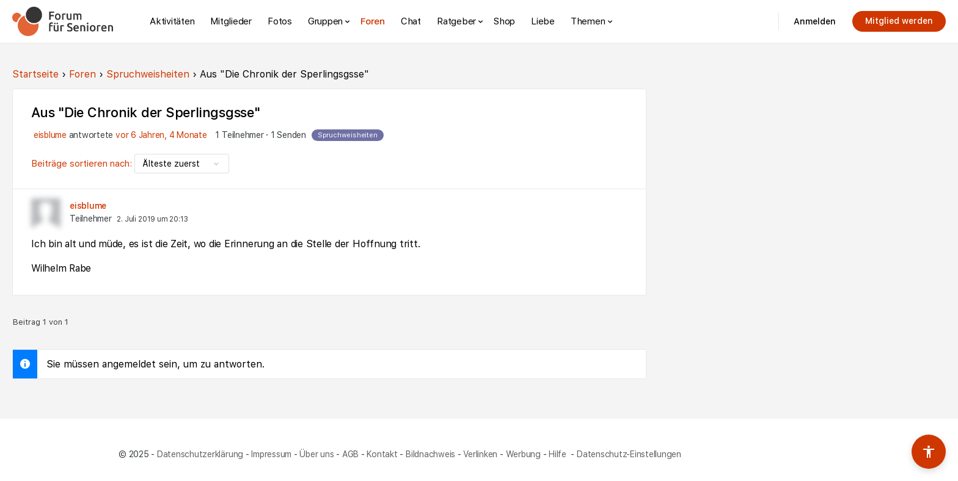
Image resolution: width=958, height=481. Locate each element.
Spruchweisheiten (147, 74)
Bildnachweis (430, 454)
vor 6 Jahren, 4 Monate (161, 135)
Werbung (523, 454)
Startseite (35, 74)
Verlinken (480, 454)
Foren (82, 74)
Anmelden (815, 21)
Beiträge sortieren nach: (82, 163)
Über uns (316, 454)
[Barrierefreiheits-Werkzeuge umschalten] (929, 452)
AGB (350, 454)
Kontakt (382, 454)
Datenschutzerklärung (200, 454)
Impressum (271, 454)
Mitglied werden (899, 21)
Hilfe (559, 454)
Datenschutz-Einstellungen (629, 454)
